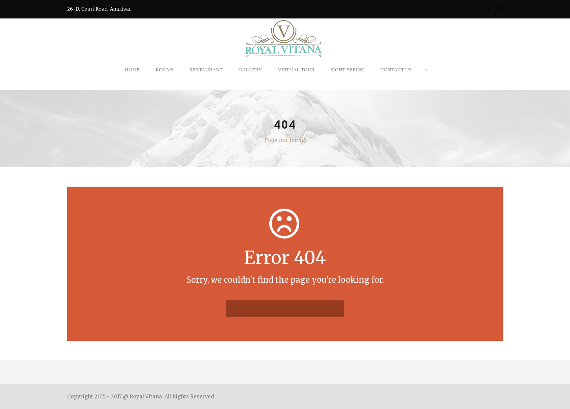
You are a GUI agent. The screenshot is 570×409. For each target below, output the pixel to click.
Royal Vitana (146, 396)
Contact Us (396, 70)
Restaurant (206, 70)
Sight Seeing (347, 70)
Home (132, 70)
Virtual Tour (296, 70)
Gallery (250, 70)
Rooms (164, 70)
